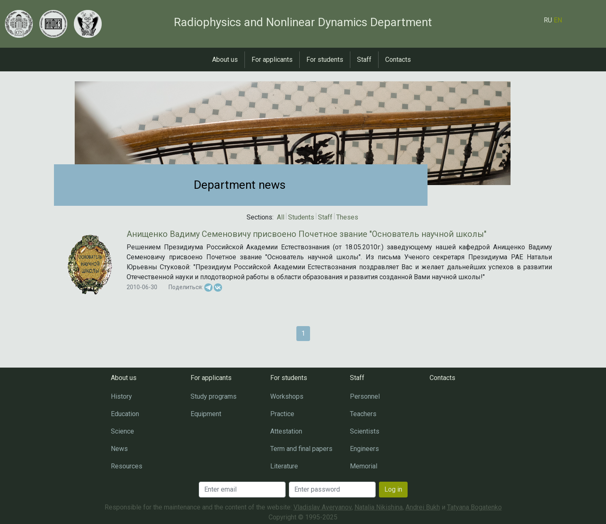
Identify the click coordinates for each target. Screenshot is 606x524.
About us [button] (225, 59)
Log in (393, 489)
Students (301, 217)
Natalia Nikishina (378, 507)
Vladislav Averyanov (322, 507)
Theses (347, 217)
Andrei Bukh (423, 507)
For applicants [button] (272, 59)
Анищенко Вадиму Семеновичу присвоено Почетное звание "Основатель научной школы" (306, 234)
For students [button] (324, 59)
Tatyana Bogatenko (474, 507)
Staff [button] (364, 59)
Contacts (398, 59)
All (280, 217)
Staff (325, 217)
